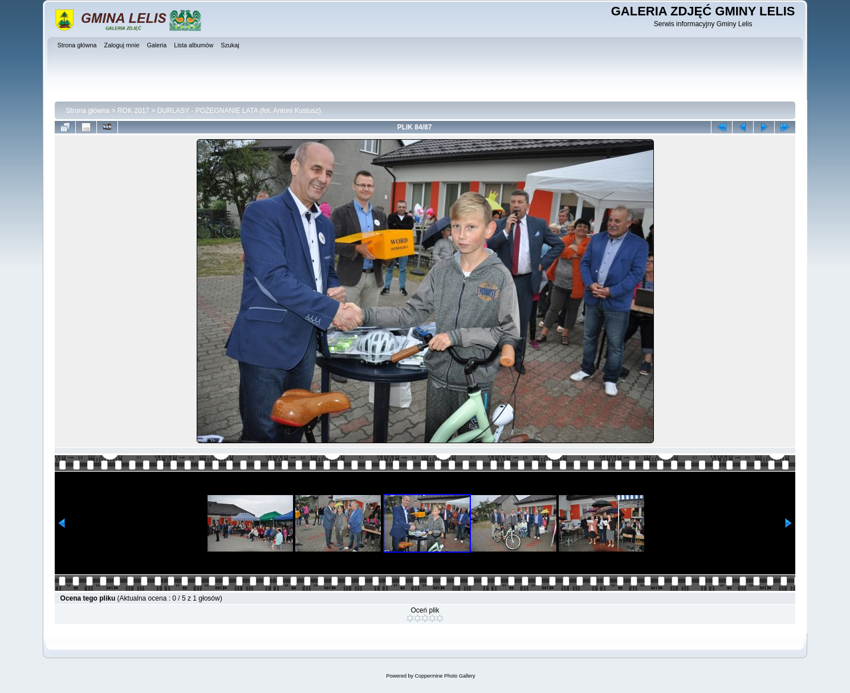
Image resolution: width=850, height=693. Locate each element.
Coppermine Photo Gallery (444, 676)
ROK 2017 (133, 111)
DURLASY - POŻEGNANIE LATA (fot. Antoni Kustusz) (239, 111)
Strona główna (88, 111)
